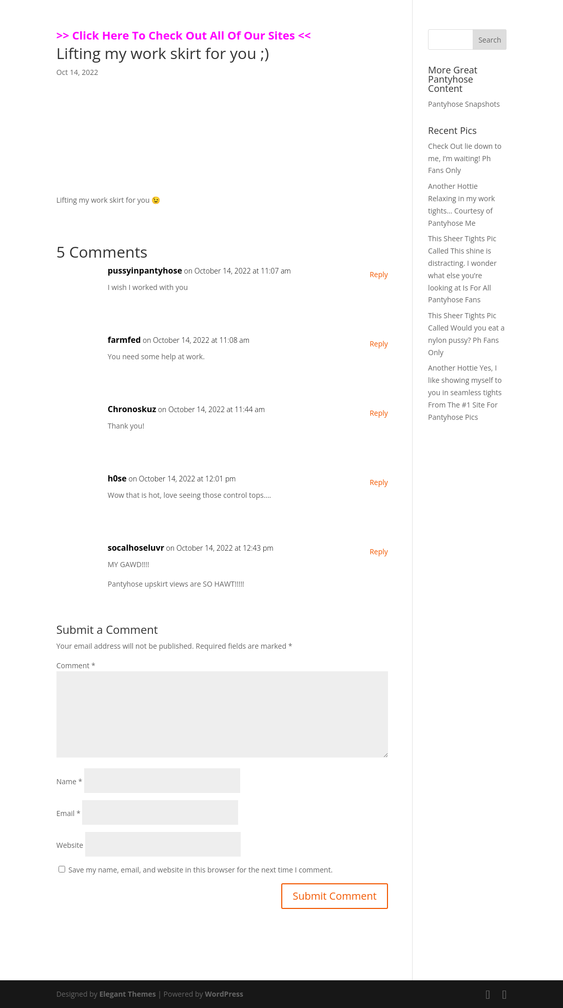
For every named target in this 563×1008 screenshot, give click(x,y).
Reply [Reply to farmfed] (379, 343)
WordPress (224, 994)
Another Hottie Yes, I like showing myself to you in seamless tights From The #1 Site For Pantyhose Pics (465, 392)
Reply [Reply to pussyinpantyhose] (379, 274)
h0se (117, 478)
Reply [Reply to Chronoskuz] (379, 413)
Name (69, 781)
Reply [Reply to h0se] (379, 482)
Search (489, 40)
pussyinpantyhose (145, 270)
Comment (75, 665)
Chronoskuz (132, 409)
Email (68, 813)
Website (69, 845)
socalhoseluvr (136, 547)
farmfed (124, 339)
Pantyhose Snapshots (464, 104)
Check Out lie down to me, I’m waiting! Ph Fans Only (464, 158)
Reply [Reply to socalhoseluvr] (379, 551)
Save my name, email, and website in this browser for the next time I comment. (200, 870)
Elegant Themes (127, 994)
